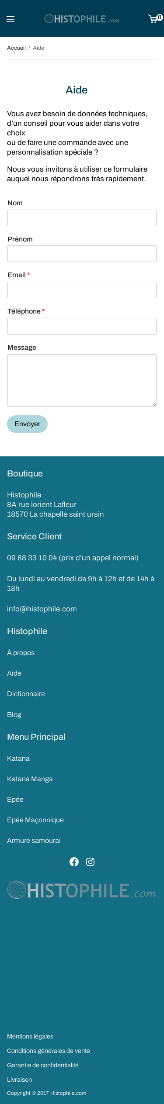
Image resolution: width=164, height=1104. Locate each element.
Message (21, 347)
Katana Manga (30, 779)
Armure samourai (34, 840)
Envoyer (27, 424)
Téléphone (26, 311)
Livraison (19, 1079)
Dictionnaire (26, 693)
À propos (21, 652)
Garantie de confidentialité (43, 1065)
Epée (15, 799)
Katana (18, 758)
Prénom (20, 239)
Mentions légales (30, 1036)
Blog (14, 714)
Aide (14, 673)
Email (18, 275)
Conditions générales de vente (48, 1050)
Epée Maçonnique (35, 820)
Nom (15, 203)
